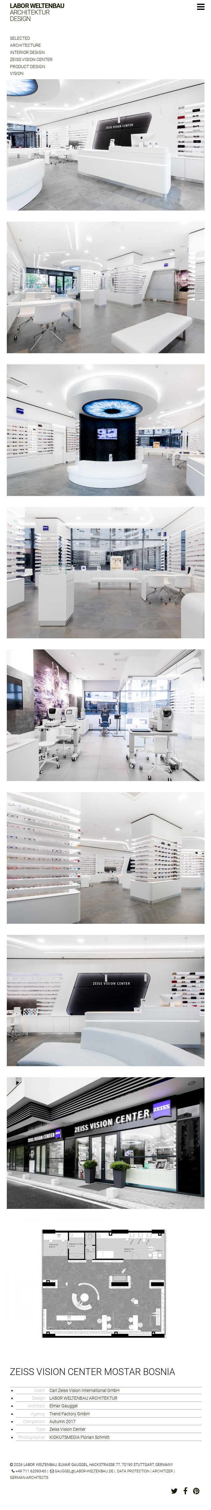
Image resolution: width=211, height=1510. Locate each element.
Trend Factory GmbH (69, 1413)
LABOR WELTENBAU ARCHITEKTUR (83, 1398)
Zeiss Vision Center (31, 59)
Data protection (133, 1471)
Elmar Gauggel (63, 1405)
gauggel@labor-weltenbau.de (84, 1471)
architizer (162, 1471)
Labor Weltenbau (37, 12)
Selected (20, 38)
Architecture (25, 45)
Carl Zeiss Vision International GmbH (84, 1390)
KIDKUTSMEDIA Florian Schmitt (79, 1437)
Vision (16, 73)
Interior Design (27, 52)
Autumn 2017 (62, 1421)
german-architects (29, 1477)
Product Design (27, 66)
